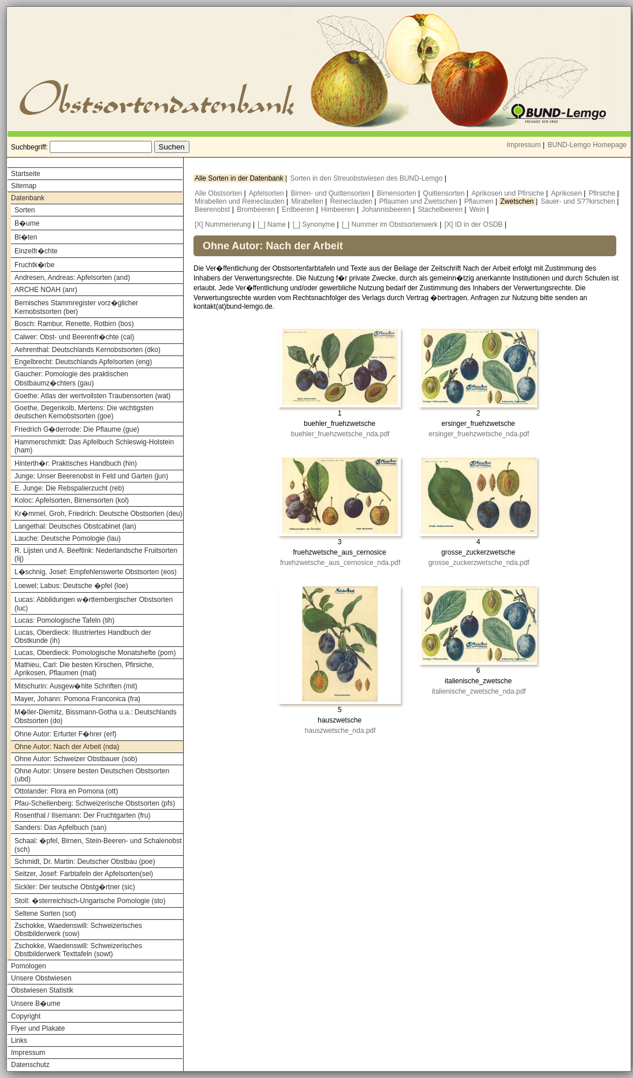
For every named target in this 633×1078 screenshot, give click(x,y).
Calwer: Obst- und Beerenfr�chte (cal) (74, 337)
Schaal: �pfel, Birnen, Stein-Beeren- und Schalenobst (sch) (98, 845)
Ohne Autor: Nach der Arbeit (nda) (66, 747)
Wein (478, 209)
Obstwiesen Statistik (42, 990)
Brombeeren (257, 209)
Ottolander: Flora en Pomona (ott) (66, 791)
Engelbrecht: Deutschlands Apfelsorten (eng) (83, 362)
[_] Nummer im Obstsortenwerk (390, 224)
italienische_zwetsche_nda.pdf (479, 691)
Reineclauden (352, 201)
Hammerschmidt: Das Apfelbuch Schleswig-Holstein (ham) (94, 446)
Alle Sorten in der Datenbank (240, 178)
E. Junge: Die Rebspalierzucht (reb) (69, 488)
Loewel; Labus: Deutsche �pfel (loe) (71, 586)
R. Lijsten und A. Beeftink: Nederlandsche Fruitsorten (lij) (95, 555)
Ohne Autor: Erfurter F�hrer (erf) (65, 734)
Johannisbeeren (387, 209)
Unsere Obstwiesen (41, 978)
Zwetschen (517, 201)
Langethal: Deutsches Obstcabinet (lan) (75, 526)
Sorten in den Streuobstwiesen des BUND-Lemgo (367, 178)
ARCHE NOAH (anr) (45, 290)
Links (19, 1040)
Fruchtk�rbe (34, 265)
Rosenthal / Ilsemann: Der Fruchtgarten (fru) (82, 815)
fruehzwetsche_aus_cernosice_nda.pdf (340, 563)
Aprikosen (567, 193)
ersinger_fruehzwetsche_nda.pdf (479, 434)
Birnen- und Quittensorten (331, 193)
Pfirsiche (603, 193)
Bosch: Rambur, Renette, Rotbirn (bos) (74, 324)
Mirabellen (308, 201)
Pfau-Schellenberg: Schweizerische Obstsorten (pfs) (94, 803)
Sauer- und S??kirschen (579, 201)
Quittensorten (444, 193)
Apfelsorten (267, 193)
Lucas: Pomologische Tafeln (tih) (64, 620)
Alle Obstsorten (219, 193)
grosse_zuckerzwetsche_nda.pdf (479, 563)
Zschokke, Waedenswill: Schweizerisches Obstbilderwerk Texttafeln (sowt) (78, 950)
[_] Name (272, 224)
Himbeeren (339, 209)
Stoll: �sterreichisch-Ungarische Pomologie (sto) (89, 901)
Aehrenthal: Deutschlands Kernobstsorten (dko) (87, 350)
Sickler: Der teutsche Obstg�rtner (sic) (74, 887)
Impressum (524, 145)
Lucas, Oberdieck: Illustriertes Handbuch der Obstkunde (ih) (82, 636)
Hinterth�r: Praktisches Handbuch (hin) (75, 463)
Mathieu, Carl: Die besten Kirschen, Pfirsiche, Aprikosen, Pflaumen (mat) (84, 669)
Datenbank (27, 198)
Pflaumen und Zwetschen (419, 201)
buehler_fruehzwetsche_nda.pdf (340, 434)
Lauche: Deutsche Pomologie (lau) (67, 538)
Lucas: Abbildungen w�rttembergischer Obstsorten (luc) (93, 604)
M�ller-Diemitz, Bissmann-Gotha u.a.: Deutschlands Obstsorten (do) (95, 716)
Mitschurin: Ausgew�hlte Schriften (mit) (75, 686)
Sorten (24, 210)
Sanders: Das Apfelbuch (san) (60, 828)
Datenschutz (30, 1065)
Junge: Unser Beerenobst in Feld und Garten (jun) (91, 476)
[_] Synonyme (314, 224)
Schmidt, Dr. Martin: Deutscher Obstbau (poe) (84, 862)
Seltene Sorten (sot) (45, 913)
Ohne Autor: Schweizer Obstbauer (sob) (75, 759)
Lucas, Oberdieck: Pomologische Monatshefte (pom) (95, 653)
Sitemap (23, 186)
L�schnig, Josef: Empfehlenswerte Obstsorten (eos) (95, 572)
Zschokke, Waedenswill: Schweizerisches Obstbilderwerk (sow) (78, 930)
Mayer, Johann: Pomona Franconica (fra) (77, 699)
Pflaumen (480, 201)
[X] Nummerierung (223, 224)
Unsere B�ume (35, 1004)
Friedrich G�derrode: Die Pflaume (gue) (76, 429)
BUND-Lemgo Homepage (587, 145)
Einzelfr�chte (36, 251)
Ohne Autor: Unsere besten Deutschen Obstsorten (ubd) (91, 775)
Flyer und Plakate (38, 1028)
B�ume (26, 223)
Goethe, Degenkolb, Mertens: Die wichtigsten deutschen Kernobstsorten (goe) (84, 412)
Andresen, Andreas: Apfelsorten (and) (72, 278)
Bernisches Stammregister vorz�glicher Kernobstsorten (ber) (76, 307)
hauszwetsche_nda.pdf (340, 731)
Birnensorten (397, 193)
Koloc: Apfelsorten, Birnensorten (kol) (71, 500)
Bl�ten (25, 237)
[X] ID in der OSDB (474, 224)
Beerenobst (213, 209)
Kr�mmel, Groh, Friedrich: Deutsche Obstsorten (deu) (98, 514)
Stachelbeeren (441, 209)
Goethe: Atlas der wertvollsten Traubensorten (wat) (92, 396)
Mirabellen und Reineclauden (240, 201)
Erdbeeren (299, 209)
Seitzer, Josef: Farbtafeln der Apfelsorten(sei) (83, 874)
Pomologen (28, 966)
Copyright (25, 1016)
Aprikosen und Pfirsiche (508, 193)
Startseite (25, 174)
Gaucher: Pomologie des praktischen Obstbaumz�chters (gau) (71, 378)
